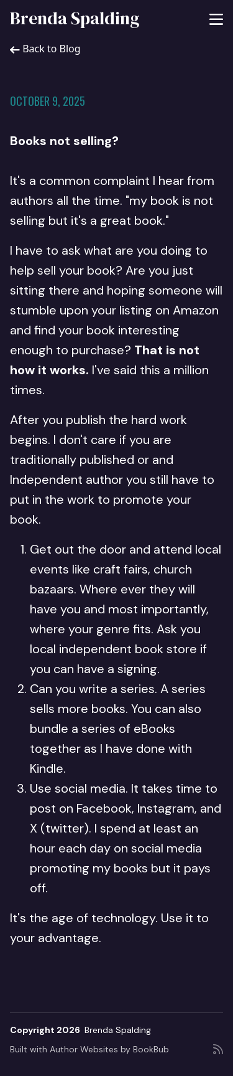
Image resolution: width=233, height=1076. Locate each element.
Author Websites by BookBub (109, 1049)
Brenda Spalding (75, 18)
